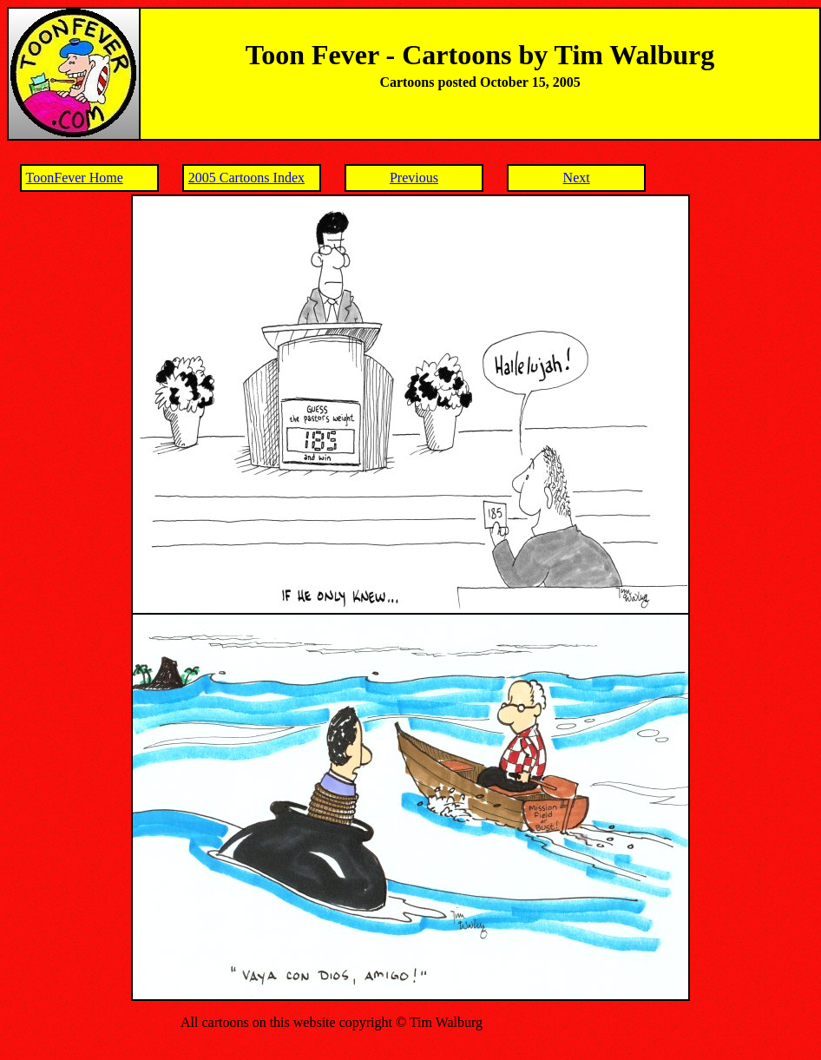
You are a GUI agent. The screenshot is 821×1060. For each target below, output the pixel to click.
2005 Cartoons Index (246, 177)
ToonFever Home (74, 177)
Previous (414, 177)
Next (576, 177)
